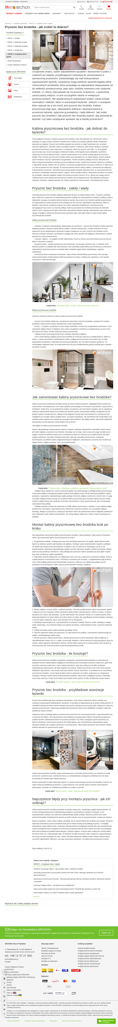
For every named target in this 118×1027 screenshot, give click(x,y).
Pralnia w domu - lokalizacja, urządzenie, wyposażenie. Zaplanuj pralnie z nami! (78, 488)
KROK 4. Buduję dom (14, 50)
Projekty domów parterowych (88, 966)
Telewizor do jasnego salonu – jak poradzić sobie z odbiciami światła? (58, 869)
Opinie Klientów (10, 987)
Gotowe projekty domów (86, 948)
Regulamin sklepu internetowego (35, 1021)
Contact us (10, 993)
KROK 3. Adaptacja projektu (17, 46)
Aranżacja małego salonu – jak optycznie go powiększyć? (54, 885)
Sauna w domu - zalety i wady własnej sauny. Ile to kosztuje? (78, 791)
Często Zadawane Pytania (16, 65)
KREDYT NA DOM (100, 13)
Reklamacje (53, 1021)
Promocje (8, 982)
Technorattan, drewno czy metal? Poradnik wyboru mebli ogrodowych (58, 893)
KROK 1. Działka (13, 38)
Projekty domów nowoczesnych (89, 964)
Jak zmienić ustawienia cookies (71, 1021)
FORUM (81, 13)
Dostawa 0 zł (46, 958)
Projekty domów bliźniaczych (88, 961)
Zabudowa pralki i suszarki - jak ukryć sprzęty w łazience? (78, 306)
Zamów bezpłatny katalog (100, 18)
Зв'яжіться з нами (13, 995)
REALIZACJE (70, 13)
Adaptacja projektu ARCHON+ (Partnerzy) (20, 977)
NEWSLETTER (92, 2)
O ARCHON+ (9, 969)
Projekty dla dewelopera (37, 13)
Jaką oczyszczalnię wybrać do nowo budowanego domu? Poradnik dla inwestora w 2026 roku (67, 889)
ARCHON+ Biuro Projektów (15, 944)
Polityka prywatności (13, 1021)
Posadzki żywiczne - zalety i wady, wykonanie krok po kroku (77, 682)
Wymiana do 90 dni (48, 953)
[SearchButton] (74, 7)
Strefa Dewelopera (13, 61)
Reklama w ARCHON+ (13, 990)
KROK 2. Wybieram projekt (16, 42)
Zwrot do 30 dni (47, 956)
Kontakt (7, 962)
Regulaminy (9, 980)
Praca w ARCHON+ (12, 972)
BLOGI (88, 13)
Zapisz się (106, 933)
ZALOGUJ (81, 2)
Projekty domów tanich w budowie (90, 951)
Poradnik (57, 13)
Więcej (37, 896)
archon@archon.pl (11, 959)
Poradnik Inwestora (15, 33)
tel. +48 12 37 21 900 (18, 955)
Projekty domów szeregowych (88, 953)
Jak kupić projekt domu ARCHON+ (17, 975)
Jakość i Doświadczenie (50, 948)
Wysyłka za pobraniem (49, 961)
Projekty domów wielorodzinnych (89, 958)
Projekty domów (14, 13)
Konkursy (8, 985)
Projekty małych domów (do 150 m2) (91, 956)
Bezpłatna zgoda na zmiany (51, 951)
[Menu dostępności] (4, 972)
